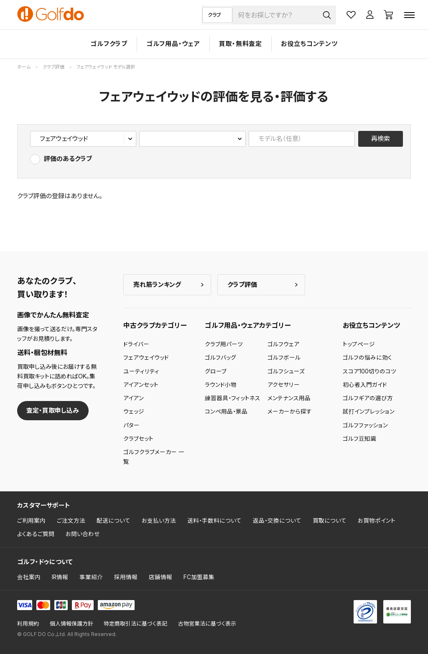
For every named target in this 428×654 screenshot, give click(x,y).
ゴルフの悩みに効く (367, 357)
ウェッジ (133, 411)
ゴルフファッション (365, 425)
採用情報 (126, 577)
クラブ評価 (242, 285)
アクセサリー (284, 384)
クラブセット (138, 438)
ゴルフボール (284, 357)
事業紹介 (91, 577)
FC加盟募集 (198, 577)
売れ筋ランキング (157, 285)
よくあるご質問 (35, 534)
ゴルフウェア (283, 344)
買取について (329, 520)
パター (131, 425)
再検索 (380, 139)
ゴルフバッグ (220, 357)
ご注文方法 (71, 520)
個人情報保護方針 (71, 624)
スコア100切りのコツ (369, 371)
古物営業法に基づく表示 (207, 624)
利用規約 (28, 624)
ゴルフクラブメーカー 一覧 (153, 457)
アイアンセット (140, 384)
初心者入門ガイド (365, 384)
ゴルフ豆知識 (359, 438)
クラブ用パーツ (224, 344)
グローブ (216, 371)
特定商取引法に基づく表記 (135, 624)
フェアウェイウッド (146, 357)
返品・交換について (277, 520)
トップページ (359, 344)
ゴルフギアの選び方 (368, 398)
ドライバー (136, 344)
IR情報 (60, 577)
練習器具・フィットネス (232, 398)
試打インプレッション (369, 411)
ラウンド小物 (221, 384)
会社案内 (29, 577)
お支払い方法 (159, 520)
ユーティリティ (141, 371)
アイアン (133, 398)
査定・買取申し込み (52, 410)
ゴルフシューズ (286, 371)
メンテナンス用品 (289, 398)
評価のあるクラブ (68, 159)
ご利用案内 (31, 520)
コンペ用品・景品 (226, 411)
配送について (113, 520)
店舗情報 (160, 577)
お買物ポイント (376, 520)
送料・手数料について (214, 520)
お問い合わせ (83, 534)
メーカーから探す (290, 411)
